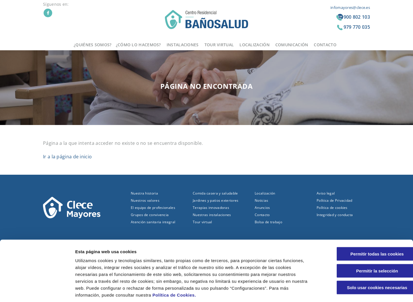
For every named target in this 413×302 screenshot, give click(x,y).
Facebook (48, 13)
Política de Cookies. (174, 267)
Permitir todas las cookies (365, 226)
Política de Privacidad (334, 200)
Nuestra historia (144, 193)
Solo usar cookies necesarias (365, 259)
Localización (254, 44)
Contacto (325, 44)
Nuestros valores (145, 200)
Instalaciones (183, 44)
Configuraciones (308, 290)
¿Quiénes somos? (93, 44)
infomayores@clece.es (350, 7)
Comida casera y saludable (215, 193)
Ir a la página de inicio (67, 156)
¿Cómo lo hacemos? (138, 44)
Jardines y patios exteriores (215, 200)
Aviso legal (326, 193)
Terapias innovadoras (211, 207)
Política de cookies (332, 207)
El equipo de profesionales (153, 207)
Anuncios (262, 207)
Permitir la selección (365, 243)
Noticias (261, 200)
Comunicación (291, 44)
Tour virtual (219, 44)
